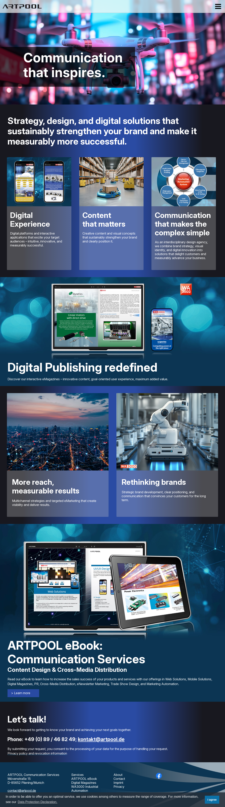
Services (77, 775)
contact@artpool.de (22, 791)
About (117, 775)
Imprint (118, 783)
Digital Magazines (83, 783)
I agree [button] (211, 799)
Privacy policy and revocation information (37, 753)
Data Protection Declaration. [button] (37, 802)
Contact (119, 779)
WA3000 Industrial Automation (84, 789)
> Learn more (20, 693)
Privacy (118, 787)
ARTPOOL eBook (84, 779)
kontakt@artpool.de (101, 739)
